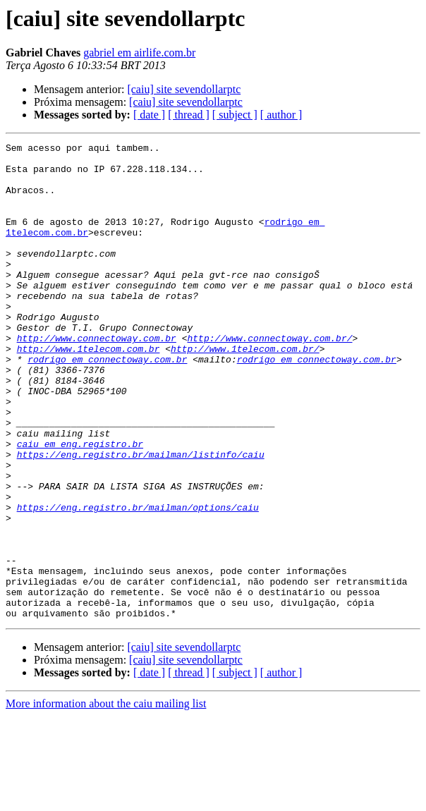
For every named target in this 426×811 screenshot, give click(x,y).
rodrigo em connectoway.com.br (107, 403)
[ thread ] (188, 115)
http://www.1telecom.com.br (88, 390)
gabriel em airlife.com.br (139, 53)
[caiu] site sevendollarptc (184, 89)
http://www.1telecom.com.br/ (245, 390)
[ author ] (281, 115)
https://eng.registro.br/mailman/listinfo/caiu (140, 517)
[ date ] (149, 115)
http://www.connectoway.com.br (96, 378)
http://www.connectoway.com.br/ (269, 378)
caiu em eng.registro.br (80, 505)
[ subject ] (234, 115)
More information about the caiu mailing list (106, 799)
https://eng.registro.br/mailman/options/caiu (138, 581)
